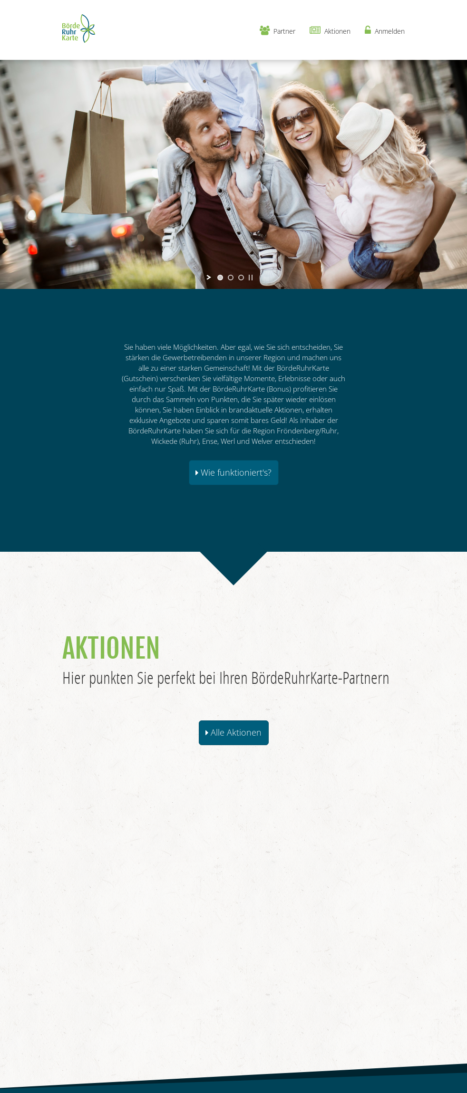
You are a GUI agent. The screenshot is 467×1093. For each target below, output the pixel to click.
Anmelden (385, 31)
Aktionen (330, 31)
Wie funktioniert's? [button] (233, 472)
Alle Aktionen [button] (233, 732)
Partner (277, 31)
